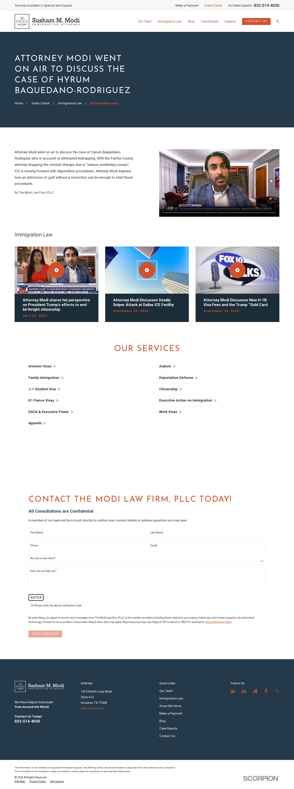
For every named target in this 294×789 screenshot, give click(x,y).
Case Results (168, 728)
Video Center (213, 5)
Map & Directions (92, 708)
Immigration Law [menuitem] (170, 21)
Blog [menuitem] (191, 21)
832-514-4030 (266, 5)
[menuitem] (20, 781)
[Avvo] (255, 691)
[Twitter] (277, 691)
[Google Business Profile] (233, 691)
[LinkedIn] (244, 691)
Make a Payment (187, 5)
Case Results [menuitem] (210, 21)
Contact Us (256, 21)
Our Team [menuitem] (145, 21)
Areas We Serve (170, 706)
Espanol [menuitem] (230, 21)
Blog (162, 721)
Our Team (166, 691)
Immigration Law (171, 698)
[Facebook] (266, 691)
